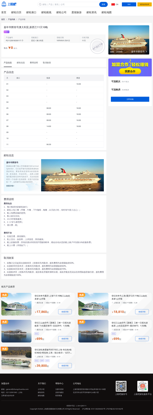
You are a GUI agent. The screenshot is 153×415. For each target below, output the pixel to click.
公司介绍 (41, 389)
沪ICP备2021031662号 (114, 409)
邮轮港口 (31, 12)
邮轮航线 (46, 12)
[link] (3, 19)
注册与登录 (59, 389)
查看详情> (10, 186)
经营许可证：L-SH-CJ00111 (77, 406)
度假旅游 (76, 12)
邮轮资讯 (92, 12)
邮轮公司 (61, 12)
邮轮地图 (107, 12)
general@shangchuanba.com (17, 389)
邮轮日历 (16, 12)
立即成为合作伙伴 (7, 395)
